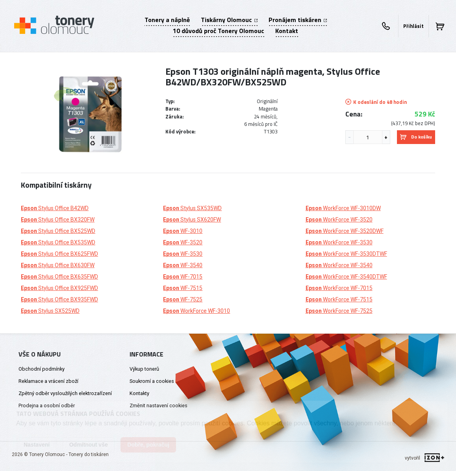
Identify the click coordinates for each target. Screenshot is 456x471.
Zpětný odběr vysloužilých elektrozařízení (65, 393)
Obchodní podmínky (42, 369)
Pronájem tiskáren (298, 19)
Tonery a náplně (167, 19)
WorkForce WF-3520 (339, 219)
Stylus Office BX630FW (58, 265)
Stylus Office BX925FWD (59, 288)
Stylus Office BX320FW (58, 219)
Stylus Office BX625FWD (59, 254)
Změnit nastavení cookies (158, 405)
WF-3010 (182, 231)
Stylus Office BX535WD (58, 242)
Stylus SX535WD (192, 208)
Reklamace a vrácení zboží (48, 381)
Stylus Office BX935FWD (59, 299)
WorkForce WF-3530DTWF (346, 254)
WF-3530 (182, 254)
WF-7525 (182, 299)
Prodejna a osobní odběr (47, 405)
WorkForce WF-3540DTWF (346, 276)
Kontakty (139, 393)
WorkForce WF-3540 (339, 265)
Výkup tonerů (144, 369)
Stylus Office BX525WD (58, 231)
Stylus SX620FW (192, 219)
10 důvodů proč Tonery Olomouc (218, 30)
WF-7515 (182, 288)
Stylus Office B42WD (55, 208)
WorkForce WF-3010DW (343, 208)
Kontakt (286, 30)
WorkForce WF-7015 (339, 288)
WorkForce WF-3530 (339, 242)
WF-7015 (182, 276)
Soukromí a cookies (152, 381)
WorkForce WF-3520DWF (345, 231)
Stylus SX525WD (50, 311)
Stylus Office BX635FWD (59, 276)
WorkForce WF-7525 (339, 311)
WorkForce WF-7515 (339, 299)
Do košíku (416, 136)
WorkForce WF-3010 (196, 311)
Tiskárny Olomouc (229, 19)
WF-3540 (182, 265)
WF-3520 (182, 242)
